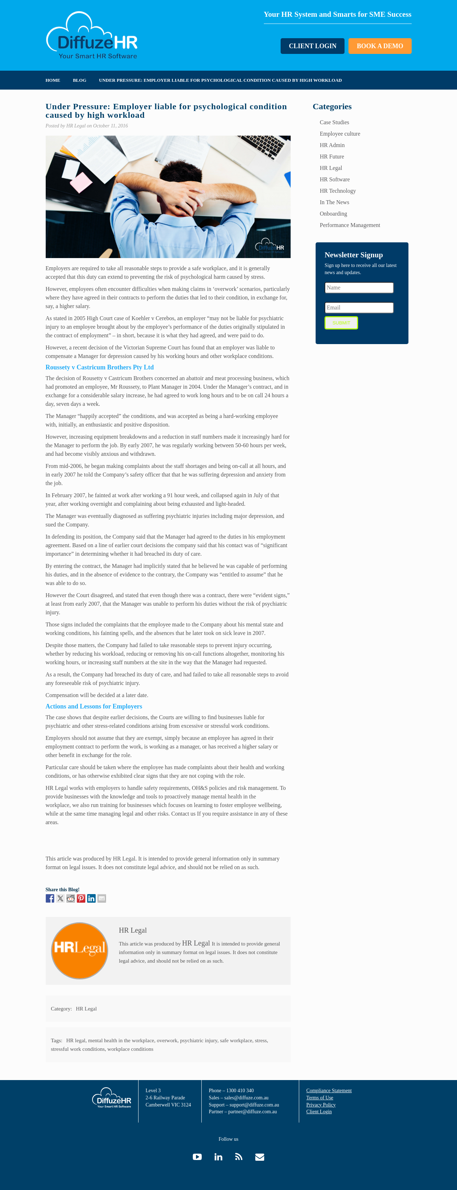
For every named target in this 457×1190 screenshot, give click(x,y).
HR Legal (124, 859)
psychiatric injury (198, 1040)
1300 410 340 (240, 1090)
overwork (167, 1040)
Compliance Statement (329, 1090)
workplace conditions (130, 1049)
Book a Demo (380, 46)
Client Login (312, 46)
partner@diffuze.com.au (252, 1111)
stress (261, 1040)
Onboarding (333, 214)
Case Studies (334, 122)
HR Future (332, 156)
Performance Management (350, 225)
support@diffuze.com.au (254, 1105)
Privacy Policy (321, 1105)
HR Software (335, 179)
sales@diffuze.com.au (246, 1097)
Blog (79, 80)
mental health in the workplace (121, 1040)
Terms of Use (319, 1097)
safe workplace (236, 1040)
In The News (334, 202)
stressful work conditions (78, 1049)
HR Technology (338, 191)
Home (53, 80)
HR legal (76, 1040)
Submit (341, 323)
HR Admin (332, 145)
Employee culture (340, 134)
